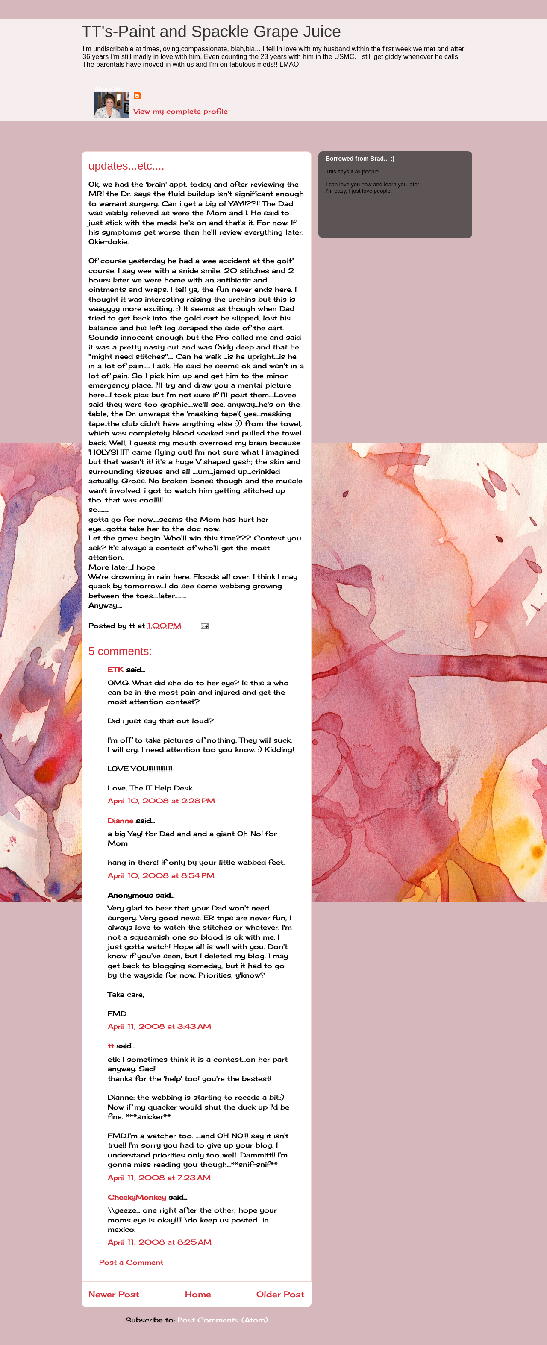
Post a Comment (131, 1262)
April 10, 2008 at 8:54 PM (161, 875)
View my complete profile (181, 111)
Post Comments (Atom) (222, 1320)
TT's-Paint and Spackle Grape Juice (211, 32)
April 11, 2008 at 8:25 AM (160, 1242)
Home (198, 1294)
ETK (116, 669)
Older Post (280, 1294)
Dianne (120, 820)
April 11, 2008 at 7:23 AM (159, 1177)
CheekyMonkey (137, 1197)
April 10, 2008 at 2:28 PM (161, 800)
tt (111, 1046)
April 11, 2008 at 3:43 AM (159, 1026)
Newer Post (113, 1294)
